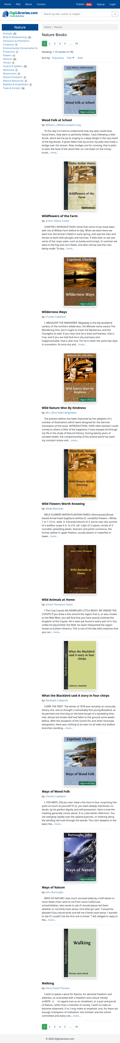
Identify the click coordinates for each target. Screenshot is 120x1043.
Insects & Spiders (12, 66)
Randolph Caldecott (57, 700)
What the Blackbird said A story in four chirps (75, 695)
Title (71, 58)
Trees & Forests (11, 88)
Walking (48, 983)
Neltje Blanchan (54, 508)
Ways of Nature (53, 887)
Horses (7, 62)
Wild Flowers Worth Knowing (63, 504)
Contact (41, 4)
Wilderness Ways (54, 312)
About (28, 4)
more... (54, 152)
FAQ (18, 4)
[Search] (77, 14)
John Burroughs (54, 892)
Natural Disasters (12, 77)
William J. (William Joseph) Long (63, 125)
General (7, 59)
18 (76, 43)
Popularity (58, 58)
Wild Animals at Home (58, 600)
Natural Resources (13, 80)
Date (80, 58)
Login (113, 4)
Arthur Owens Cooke (57, 220)
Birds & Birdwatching (15, 37)
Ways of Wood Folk (56, 791)
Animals (7, 33)
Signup (101, 4)
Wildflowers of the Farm (60, 216)
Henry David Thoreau (58, 988)
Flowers (7, 55)
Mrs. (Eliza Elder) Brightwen (61, 412)
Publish (84, 4)
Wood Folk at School (57, 120)
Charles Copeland (56, 316)
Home (7, 4)
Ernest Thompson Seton (59, 604)
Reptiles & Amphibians (15, 84)
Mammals (8, 70)
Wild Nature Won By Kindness (64, 408)
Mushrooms (9, 73)
